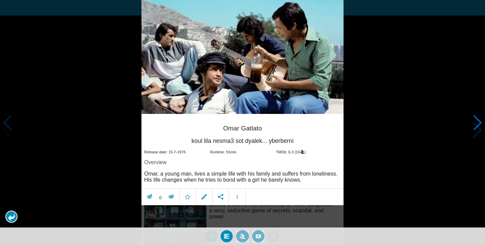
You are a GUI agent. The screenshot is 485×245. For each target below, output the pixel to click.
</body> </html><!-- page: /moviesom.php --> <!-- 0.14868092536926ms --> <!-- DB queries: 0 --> (242, 122)
